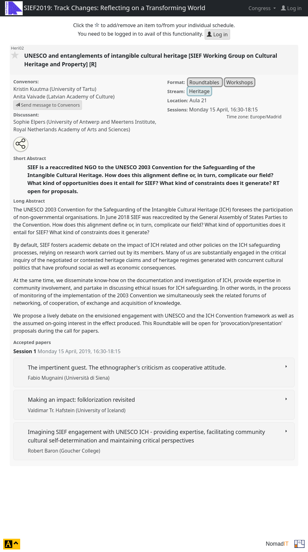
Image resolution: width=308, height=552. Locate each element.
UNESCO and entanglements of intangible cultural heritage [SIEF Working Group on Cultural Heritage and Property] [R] (150, 60)
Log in (217, 34)
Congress (260, 8)
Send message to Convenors (47, 105)
